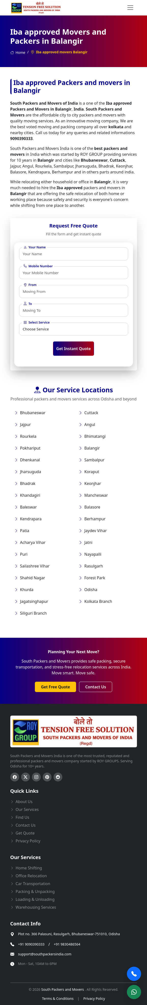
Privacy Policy (94, 998)
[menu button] (130, 7)
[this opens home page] (36, 7)
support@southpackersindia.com (44, 954)
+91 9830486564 (67, 944)
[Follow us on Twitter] (25, 777)
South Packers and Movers (63, 989)
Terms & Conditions (58, 998)
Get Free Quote (55, 687)
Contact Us (95, 687)
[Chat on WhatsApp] (134, 992)
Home (17, 52)
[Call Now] (134, 974)
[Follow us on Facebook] (14, 777)
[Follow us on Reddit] (57, 777)
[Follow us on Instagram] (36, 777)
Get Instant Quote (73, 348)
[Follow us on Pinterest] (47, 777)
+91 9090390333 (31, 944)
